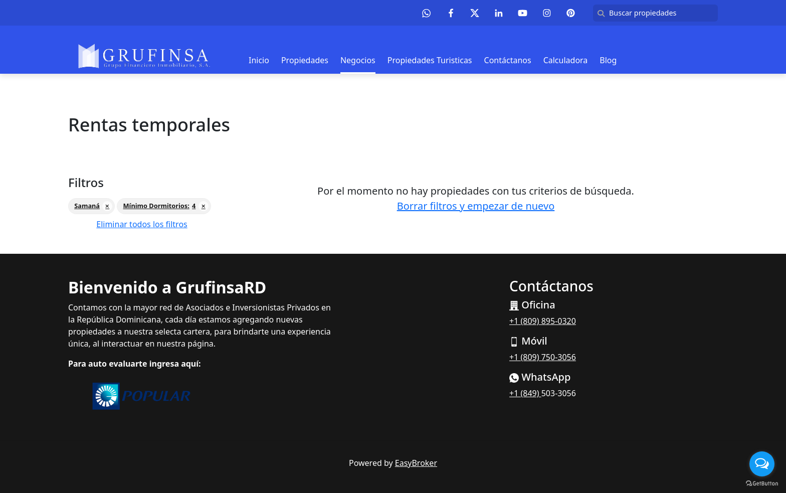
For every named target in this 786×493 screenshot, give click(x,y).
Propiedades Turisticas (429, 60)
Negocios (357, 60)
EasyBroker (416, 462)
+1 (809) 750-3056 (542, 357)
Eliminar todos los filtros (141, 224)
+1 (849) (525, 393)
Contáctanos (507, 60)
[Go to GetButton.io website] (762, 483)
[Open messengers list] (761, 463)
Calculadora (565, 60)
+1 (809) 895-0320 (542, 320)
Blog (608, 60)
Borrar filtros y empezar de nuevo (476, 206)
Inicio (259, 60)
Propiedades (304, 60)
